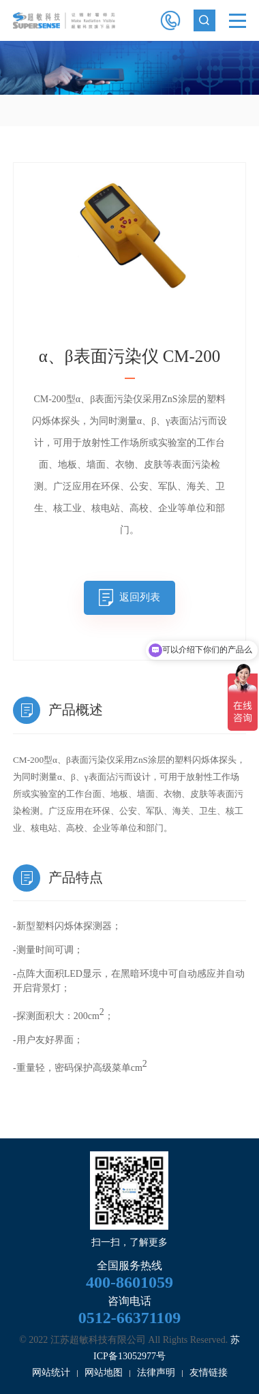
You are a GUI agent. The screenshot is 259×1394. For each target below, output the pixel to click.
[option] (129, 68)
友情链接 (208, 1372)
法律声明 (156, 1372)
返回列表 (139, 597)
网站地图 (104, 1372)
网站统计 (51, 1372)
